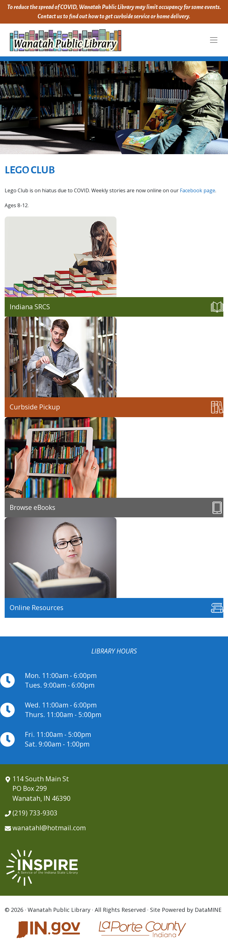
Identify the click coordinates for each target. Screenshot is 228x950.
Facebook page (197, 190)
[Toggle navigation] (213, 40)
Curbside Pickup (35, 407)
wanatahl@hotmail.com (49, 827)
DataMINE (208, 909)
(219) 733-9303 (34, 813)
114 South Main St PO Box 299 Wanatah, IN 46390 (41, 788)
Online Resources (36, 607)
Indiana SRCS (30, 306)
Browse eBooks (32, 507)
